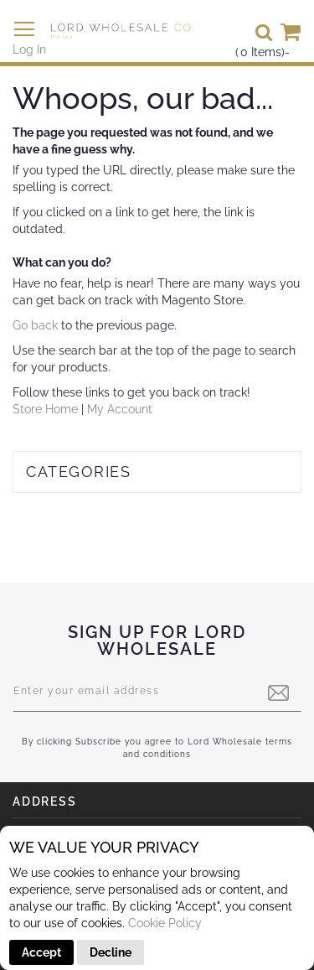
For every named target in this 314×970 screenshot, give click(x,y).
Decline (110, 952)
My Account (119, 409)
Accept (41, 952)
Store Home (45, 409)
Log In (29, 49)
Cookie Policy (165, 923)
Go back (35, 325)
